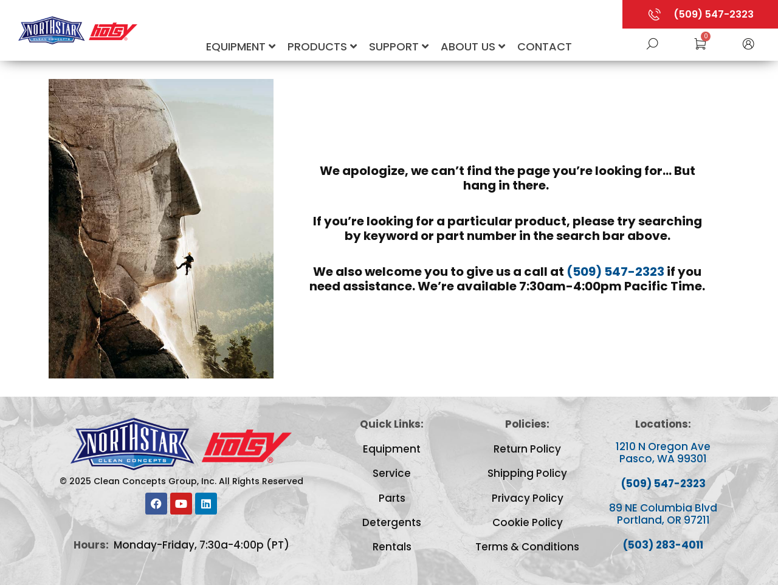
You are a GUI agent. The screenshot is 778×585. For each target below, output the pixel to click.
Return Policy (527, 449)
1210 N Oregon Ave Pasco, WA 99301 (663, 452)
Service (392, 473)
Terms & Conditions (527, 547)
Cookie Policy (527, 522)
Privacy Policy (527, 498)
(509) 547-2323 (615, 271)
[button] (748, 43)
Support (399, 46)
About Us (473, 46)
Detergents (391, 522)
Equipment (240, 46)
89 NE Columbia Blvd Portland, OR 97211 (663, 514)
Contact (544, 46)
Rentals (392, 547)
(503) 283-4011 (663, 545)
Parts (392, 498)
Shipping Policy (527, 473)
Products (322, 46)
